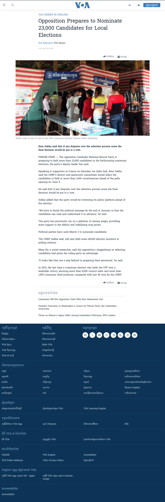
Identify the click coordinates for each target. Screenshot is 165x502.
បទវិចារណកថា (130, 393)
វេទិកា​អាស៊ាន (47, 355)
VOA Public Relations (12, 460)
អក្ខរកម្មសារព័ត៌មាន (132, 371)
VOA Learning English (95, 408)
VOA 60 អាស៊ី (8, 355)
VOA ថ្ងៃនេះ (7, 344)
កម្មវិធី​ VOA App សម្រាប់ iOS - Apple (18, 475)
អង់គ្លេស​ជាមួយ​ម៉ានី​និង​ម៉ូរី (12, 408)
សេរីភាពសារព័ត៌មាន (133, 376)
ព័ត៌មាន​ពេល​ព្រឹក (48, 333)
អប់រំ (44, 393)
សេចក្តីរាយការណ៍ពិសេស (93, 393)
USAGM (5, 455)
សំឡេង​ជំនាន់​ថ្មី (48, 350)
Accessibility (90, 455)
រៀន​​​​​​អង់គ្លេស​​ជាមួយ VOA (53, 408)
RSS (126, 424)
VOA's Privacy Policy (53, 460)
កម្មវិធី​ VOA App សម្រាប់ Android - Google (58, 477)
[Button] (108, 57)
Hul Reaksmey (45, 43)
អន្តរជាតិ (5, 376)
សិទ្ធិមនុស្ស (47, 382)
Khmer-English (132, 387)
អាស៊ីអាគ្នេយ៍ (7, 393)
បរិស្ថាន (87, 371)
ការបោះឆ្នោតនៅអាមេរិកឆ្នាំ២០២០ (138, 382)
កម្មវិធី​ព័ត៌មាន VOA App (12, 424)
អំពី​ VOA (5, 439)
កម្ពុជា (4, 371)
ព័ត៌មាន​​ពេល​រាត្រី (48, 339)
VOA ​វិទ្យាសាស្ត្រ (8, 350)
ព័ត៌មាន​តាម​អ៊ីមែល (91, 424)
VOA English (49, 455)
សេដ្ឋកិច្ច (46, 376)
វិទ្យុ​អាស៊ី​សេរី (88, 460)
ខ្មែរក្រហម (88, 387)
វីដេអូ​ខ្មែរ (5, 333)
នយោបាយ (47, 371)
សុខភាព (46, 387)
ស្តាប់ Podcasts (49, 424)
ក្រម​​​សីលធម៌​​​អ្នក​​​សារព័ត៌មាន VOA (97, 439)
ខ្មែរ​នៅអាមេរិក (7, 387)
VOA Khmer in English (53, 15)
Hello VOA (47, 344)
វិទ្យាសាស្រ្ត (88, 376)
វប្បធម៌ (86, 382)
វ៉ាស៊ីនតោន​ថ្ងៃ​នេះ (8, 339)
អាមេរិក (5, 382)
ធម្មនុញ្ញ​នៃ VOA (49, 439)
